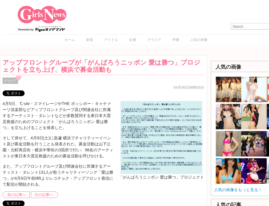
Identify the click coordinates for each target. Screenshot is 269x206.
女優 (132, 40)
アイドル (111, 40)
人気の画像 (198, 40)
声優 (175, 40)
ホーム (69, 40)
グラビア (154, 40)
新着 (89, 40)
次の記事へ (44, 195)
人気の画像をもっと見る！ (238, 189)
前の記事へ (16, 195)
